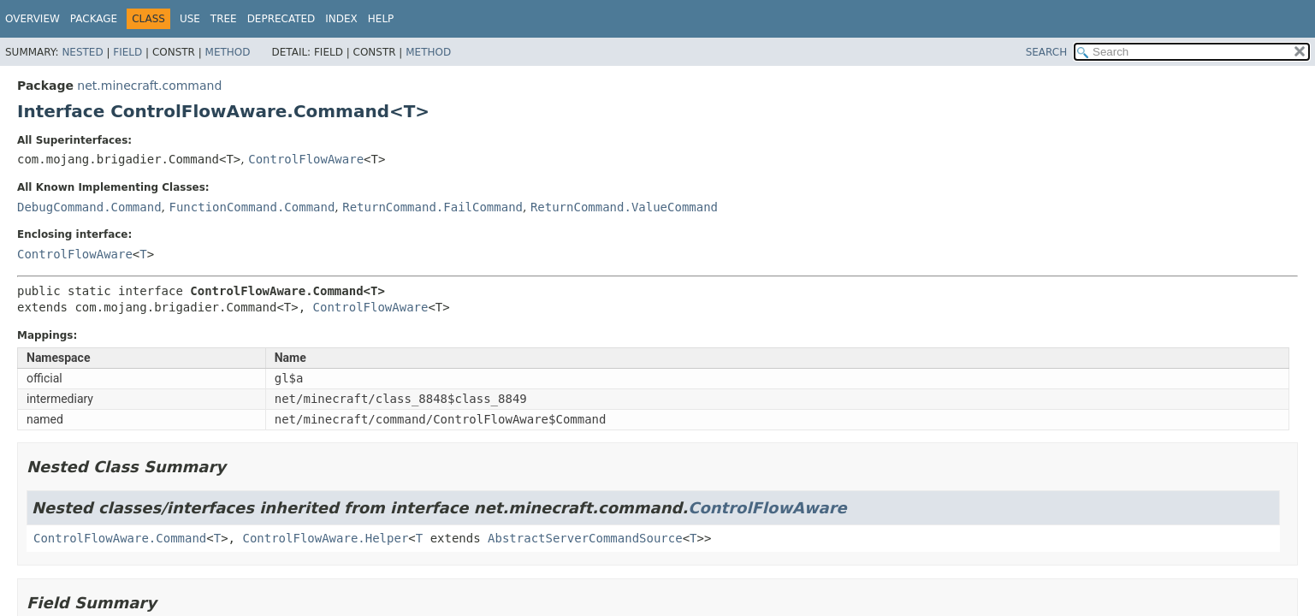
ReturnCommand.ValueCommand (624, 207)
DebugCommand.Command (89, 207)
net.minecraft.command (149, 85)
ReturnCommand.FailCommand (432, 207)
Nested (82, 52)
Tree (223, 19)
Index (341, 19)
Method (228, 52)
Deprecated (281, 19)
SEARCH (1047, 52)
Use (190, 19)
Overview (32, 19)
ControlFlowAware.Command (119, 538)
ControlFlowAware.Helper (325, 538)
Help (381, 19)
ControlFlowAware (306, 159)
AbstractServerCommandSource (585, 538)
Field (127, 52)
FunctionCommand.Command (252, 207)
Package (93, 19)
